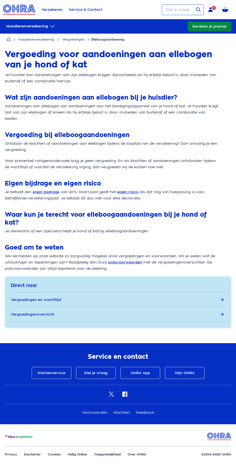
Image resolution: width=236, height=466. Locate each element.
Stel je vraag (96, 372)
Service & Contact (85, 9)
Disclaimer (32, 454)
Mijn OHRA (184, 372)
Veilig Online (77, 454)
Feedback (145, 412)
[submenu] (31, 26)
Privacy (11, 454)
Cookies (54, 454)
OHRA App (140, 372)
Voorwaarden (95, 412)
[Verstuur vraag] (198, 10)
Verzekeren (52, 9)
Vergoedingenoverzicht (117, 314)
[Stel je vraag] (183, 9)
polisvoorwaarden (125, 262)
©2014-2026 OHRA (216, 454)
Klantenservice (51, 372)
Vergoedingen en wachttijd (117, 300)
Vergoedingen (73, 39)
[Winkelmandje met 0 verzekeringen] (226, 10)
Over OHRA (137, 454)
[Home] (9, 39)
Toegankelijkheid (107, 454)
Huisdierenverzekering (36, 39)
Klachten (122, 412)
